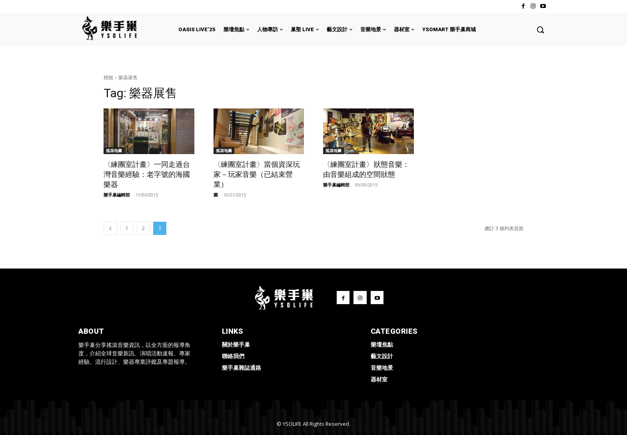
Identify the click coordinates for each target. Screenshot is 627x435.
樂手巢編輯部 (117, 195)
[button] (540, 29)
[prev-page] (110, 228)
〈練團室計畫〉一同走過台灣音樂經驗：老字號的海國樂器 (147, 174)
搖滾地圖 (114, 150)
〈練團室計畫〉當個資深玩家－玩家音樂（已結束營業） (257, 174)
